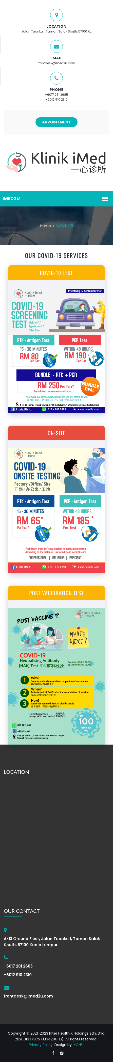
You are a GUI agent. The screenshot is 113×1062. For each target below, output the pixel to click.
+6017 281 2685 (56, 94)
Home (45, 225)
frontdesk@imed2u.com (56, 63)
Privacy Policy (41, 1044)
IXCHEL (78, 1044)
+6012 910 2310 (56, 99)
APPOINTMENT (56, 122)
